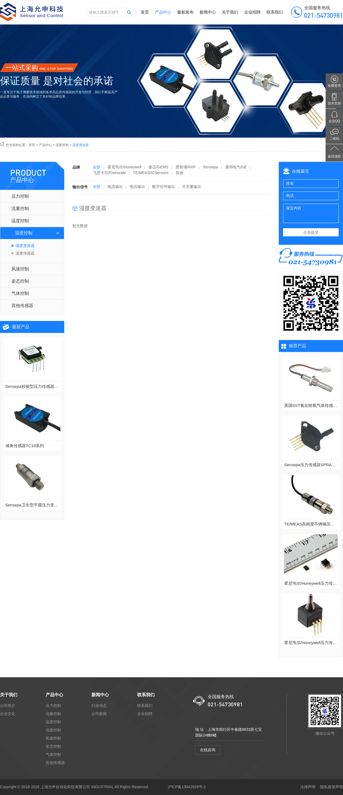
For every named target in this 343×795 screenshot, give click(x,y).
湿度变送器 (25, 245)
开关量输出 (191, 188)
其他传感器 (22, 305)
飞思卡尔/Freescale (109, 174)
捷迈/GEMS (158, 169)
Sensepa (210, 169)
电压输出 (137, 188)
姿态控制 (20, 281)
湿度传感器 (25, 253)
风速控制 (20, 269)
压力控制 (20, 196)
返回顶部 (334, 156)
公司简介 (7, 705)
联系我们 (275, 12)
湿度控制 (62, 145)
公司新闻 (99, 714)
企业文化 (7, 714)
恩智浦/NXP (186, 169)
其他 (179, 174)
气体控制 (20, 293)
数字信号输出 (163, 188)
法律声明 (308, 787)
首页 (145, 12)
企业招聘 (252, 12)
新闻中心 (208, 12)
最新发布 (185, 12)
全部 (96, 169)
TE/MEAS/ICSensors (151, 174)
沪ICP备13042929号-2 (187, 787)
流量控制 (20, 208)
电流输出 (115, 188)
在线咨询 (207, 750)
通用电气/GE (236, 169)
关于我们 (230, 12)
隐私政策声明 (331, 787)
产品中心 (163, 12)
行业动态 (99, 705)
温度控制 (20, 220)
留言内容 (311, 213)
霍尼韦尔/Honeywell (124, 169)
